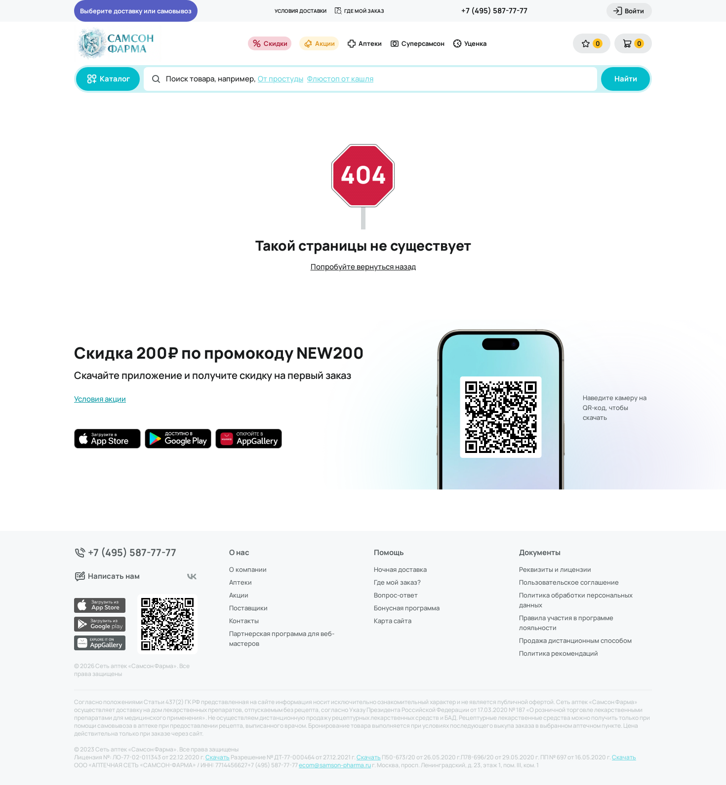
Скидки (269, 43)
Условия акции (100, 399)
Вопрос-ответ (396, 595)
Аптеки (364, 43)
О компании (248, 569)
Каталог (108, 79)
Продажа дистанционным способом (575, 640)
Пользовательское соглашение (569, 582)
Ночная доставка (400, 569)
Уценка (469, 43)
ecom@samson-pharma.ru (335, 765)
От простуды (280, 79)
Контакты (244, 620)
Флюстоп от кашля (340, 79)
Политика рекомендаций (558, 653)
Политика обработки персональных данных (576, 600)
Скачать (217, 757)
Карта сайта (392, 620)
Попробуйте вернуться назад (363, 267)
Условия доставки (300, 10)
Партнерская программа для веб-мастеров (281, 638)
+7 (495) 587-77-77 (494, 10)
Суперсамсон (417, 43)
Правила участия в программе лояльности (566, 622)
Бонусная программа (407, 607)
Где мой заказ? (397, 582)
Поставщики (248, 607)
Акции (319, 43)
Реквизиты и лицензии (555, 569)
